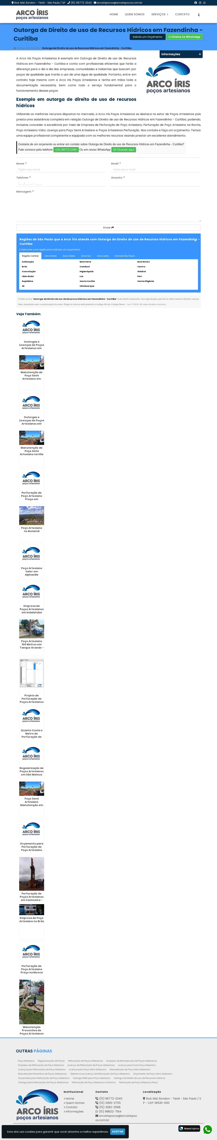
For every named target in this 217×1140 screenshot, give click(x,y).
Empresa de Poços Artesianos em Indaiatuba (32, 609)
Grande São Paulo (125, 255)
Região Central (30, 255)
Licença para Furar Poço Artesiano (137, 1065)
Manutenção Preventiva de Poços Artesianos (42, 1073)
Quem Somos (135, 14)
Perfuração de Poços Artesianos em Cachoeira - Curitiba (32, 898)
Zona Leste (102, 255)
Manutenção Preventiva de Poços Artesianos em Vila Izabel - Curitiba (32, 1033)
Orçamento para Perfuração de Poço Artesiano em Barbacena (31, 848)
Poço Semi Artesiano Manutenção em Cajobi (31, 803)
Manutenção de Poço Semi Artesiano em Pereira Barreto (32, 377)
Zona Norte (50, 255)
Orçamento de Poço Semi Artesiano (152, 1073)
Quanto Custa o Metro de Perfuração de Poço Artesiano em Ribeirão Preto (31, 737)
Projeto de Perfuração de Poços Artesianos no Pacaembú (32, 700)
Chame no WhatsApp (184, 37)
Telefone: (23, 177)
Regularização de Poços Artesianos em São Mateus (32, 771)
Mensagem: (25, 191)
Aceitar (117, 1131)
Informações (75, 1111)
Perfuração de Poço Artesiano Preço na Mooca (32, 969)
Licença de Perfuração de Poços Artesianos (91, 1065)
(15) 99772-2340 (81, 2)
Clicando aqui (123, 149)
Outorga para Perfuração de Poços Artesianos (43, 1082)
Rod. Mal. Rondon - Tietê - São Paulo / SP (39, 2)
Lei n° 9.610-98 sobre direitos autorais (146, 304)
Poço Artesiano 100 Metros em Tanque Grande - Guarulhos (32, 646)
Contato (182, 14)
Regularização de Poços (51, 1060)
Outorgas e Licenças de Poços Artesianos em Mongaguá (31, 422)
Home (114, 14)
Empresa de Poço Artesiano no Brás (31, 919)
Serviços (159, 14)
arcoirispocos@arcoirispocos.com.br (119, 2)
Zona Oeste (69, 255)
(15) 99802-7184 (110, 1111)
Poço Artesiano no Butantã (31, 529)
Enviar (108, 227)
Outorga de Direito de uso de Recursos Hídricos (139, 1078)
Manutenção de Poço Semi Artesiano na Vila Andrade (31, 452)
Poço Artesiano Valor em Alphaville (31, 571)
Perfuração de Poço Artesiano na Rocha (94, 1082)
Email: (116, 163)
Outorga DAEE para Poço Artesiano (91, 1078)
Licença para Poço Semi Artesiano (87, 1069)
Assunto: (118, 177)
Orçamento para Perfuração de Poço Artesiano (43, 1078)
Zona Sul (86, 255)
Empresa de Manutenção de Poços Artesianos (131, 1060)
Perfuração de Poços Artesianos (85, 1060)
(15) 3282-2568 (110, 1107)
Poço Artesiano (26, 1060)
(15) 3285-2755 (110, 1103)
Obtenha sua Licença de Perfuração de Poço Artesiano (100, 1073)
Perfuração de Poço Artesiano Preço (138, 1082)
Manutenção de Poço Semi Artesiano (130, 1069)
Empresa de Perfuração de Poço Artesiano (41, 1065)
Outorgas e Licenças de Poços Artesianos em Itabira (31, 346)
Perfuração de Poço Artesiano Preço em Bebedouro (31, 497)
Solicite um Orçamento (147, 37)
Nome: (21, 163)
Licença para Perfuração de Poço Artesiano (41, 1069)
